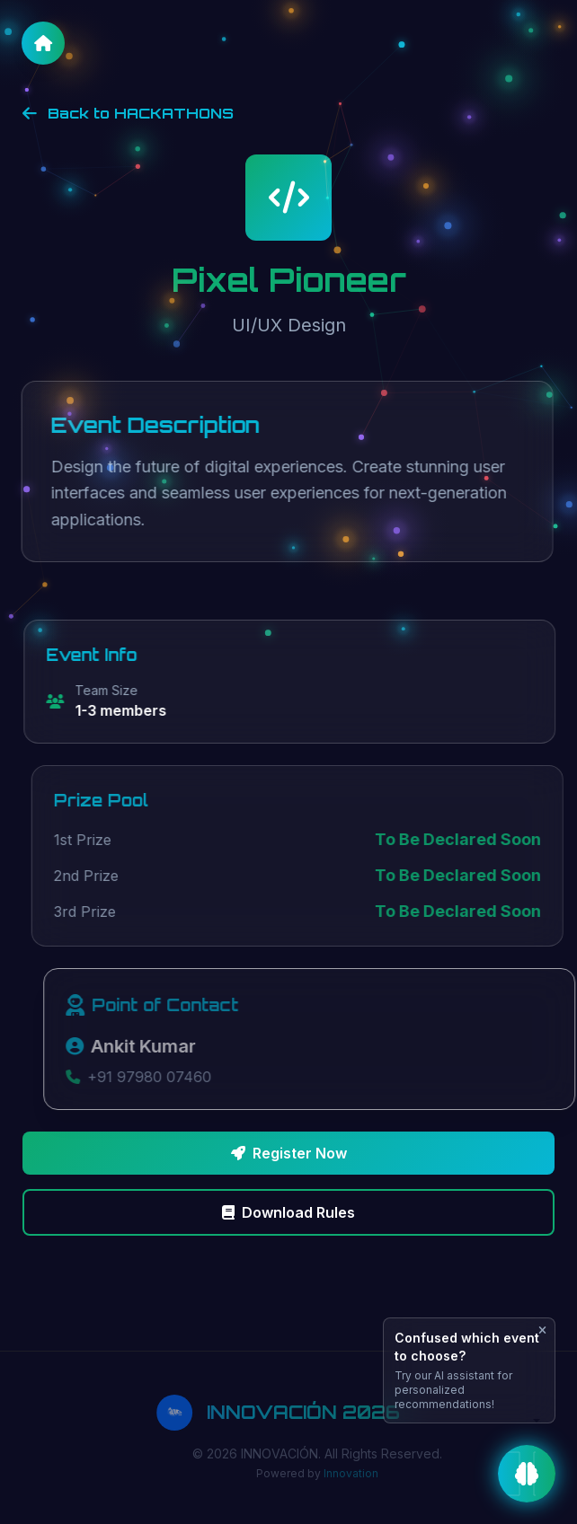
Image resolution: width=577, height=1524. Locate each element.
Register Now (289, 1153)
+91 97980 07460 (161, 1077)
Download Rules (288, 1212)
